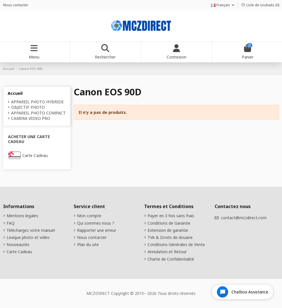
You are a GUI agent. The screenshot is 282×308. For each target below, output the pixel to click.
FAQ (11, 223)
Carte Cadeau (35, 155)
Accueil (15, 93)
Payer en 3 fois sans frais (171, 215)
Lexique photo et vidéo (28, 237)
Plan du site (88, 244)
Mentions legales (22, 215)
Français (223, 5)
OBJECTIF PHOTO (28, 107)
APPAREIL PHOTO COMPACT (38, 113)
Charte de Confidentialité (171, 259)
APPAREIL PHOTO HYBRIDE (37, 101)
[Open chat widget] (242, 291)
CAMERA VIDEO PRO (30, 118)
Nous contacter (15, 5)
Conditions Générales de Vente (176, 244)
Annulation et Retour (167, 251)
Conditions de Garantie (169, 223)
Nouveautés (18, 244)
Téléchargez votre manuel (31, 230)
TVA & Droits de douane (170, 237)
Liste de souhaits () (260, 5)
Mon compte (89, 215)
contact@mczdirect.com (244, 217)
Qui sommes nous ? (95, 223)
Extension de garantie (168, 230)
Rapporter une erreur (96, 230)
